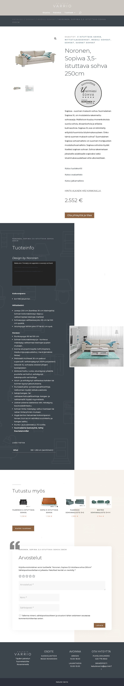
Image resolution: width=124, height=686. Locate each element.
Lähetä (99, 625)
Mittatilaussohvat (77, 40)
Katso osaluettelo (73, 175)
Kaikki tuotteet (23, 528)
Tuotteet (68, 13)
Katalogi (18, 19)
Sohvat (30, 19)
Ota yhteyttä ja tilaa (79, 215)
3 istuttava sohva (89, 37)
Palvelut (57, 13)
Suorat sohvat (85, 43)
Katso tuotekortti (73, 168)
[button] (55, 38)
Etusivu (46, 13)
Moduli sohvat (47, 19)
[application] (34, 273)
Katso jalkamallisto (74, 181)
